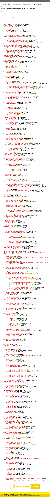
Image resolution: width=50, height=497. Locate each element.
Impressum (17, 495)
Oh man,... (12, 166)
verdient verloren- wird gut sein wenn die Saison (13, 46)
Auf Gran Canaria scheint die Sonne (11, 216)
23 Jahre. (10, 149)
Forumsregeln (37, 495)
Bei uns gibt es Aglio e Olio (9, 390)
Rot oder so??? (7, 67)
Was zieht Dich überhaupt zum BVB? (13, 328)
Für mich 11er (6, 309)
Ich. (6, 62)
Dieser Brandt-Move (8, 202)
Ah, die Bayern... (7, 438)
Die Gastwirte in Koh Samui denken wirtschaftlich (13, 431)
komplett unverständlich (10, 248)
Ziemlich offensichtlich (8, 362)
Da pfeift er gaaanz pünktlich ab (12, 295)
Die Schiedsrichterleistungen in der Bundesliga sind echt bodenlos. (16, 181)
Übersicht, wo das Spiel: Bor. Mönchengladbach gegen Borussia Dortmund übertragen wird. (21, 458)
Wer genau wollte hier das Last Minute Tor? (12, 61)
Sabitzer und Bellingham (8, 133)
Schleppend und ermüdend (9, 420)
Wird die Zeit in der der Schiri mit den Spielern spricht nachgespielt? (17, 353)
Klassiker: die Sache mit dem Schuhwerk (12, 338)
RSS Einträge (4, 495)
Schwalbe (6, 194)
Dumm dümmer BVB (8, 51)
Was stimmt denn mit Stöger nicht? (10, 196)
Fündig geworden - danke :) (12, 463)
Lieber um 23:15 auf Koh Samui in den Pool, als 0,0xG (16, 384)
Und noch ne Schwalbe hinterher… (12, 199)
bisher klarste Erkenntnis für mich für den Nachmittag (14, 228)
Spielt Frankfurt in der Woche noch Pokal (13, 52)
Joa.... (5, 60)
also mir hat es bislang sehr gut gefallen (11, 331)
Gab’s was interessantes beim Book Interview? (13, 446)
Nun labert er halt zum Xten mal (15, 437)
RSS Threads (9, 495)
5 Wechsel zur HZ (7, 335)
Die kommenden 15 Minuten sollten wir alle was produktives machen (17, 330)
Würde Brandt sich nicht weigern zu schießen (12, 153)
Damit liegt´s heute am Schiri (11, 292)
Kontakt (14, 495)
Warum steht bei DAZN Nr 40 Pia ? (10, 439)
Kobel (5, 344)
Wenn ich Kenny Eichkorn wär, (10, 299)
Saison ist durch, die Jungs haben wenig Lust (12, 247)
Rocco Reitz (6, 89)
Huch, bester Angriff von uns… (10, 102)
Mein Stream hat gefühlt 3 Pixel (12, 460)
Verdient (5, 58)
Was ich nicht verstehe (8, 381)
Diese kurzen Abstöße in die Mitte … (11, 99)
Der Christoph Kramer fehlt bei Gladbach (12, 204)
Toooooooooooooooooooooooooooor (11, 326)
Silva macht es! (7, 104)
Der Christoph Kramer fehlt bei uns (12, 205)
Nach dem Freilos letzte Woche (10, 339)
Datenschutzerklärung (31, 495)
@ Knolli (28, 6)
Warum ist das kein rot (8, 68)
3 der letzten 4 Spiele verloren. (10, 29)
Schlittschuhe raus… (8, 345)
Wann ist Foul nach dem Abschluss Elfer (11, 307)
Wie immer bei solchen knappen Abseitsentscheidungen (14, 36)
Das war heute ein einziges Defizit (10, 25)
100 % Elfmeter (9, 272)
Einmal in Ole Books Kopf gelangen (11, 232)
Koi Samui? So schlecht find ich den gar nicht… (16, 386)
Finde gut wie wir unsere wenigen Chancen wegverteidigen (15, 144)
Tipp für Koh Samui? (9, 462)
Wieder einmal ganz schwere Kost (10, 348)
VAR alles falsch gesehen (10, 65)
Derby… (5, 98)
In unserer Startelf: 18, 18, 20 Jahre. (12, 233)
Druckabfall (8, 30)
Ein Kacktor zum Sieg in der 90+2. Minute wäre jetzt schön (15, 80)
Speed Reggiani (7, 349)
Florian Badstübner (7, 175)
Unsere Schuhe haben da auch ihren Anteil (14, 350)
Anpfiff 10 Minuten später (9, 447)
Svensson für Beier (7, 161)
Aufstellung (6, 451)
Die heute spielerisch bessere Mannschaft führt (13, 54)
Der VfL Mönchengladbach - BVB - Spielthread (12, 22)
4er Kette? (8, 452)
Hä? (5, 294)
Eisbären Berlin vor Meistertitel (11, 422)
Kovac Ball (6, 26)
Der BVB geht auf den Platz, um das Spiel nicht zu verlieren (15, 130)
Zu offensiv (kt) (8, 125)
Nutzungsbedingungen (23, 495)
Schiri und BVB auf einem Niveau (10, 24)
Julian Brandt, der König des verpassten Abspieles (13, 207)
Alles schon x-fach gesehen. (9, 226)
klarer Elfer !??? (7, 313)
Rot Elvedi (6, 73)
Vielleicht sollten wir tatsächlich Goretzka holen (13, 132)
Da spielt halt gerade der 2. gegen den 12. (12, 364)
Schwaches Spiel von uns (9, 412)
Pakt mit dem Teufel (8, 221)
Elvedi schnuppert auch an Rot (10, 71)
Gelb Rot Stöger (7, 192)
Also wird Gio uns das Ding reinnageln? (11, 145)
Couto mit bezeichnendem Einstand (11, 91)
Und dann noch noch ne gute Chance (11, 293)
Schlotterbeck (6, 356)
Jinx (6, 81)
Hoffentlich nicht (9, 354)
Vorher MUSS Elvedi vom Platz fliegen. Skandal (13, 56)
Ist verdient (6, 55)
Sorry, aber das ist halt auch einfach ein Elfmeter (13, 267)
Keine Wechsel (7, 220)
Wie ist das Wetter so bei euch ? (10, 421)
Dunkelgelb (6, 76)
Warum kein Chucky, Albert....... (10, 117)
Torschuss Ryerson (7, 154)
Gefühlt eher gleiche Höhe (9, 63)
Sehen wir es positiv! (8, 336)
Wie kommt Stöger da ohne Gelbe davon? (12, 432)
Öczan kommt (6, 127)
